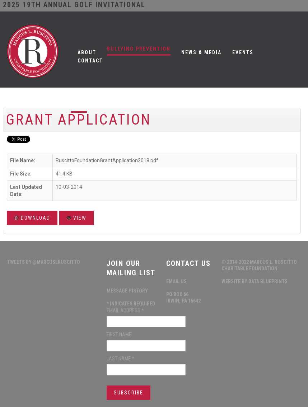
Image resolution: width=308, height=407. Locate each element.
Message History (127, 291)
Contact (90, 61)
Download (32, 218)
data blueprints (268, 281)
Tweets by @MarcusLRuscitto (43, 262)
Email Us (176, 281)
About (87, 52)
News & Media (201, 52)
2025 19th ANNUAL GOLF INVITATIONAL (74, 4)
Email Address (125, 310)
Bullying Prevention (139, 49)
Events (242, 52)
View (76, 218)
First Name (119, 334)
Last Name (120, 358)
